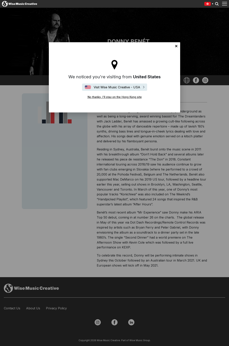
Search (217, 4)
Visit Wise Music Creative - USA (117, 87)
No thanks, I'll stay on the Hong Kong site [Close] (176, 46)
